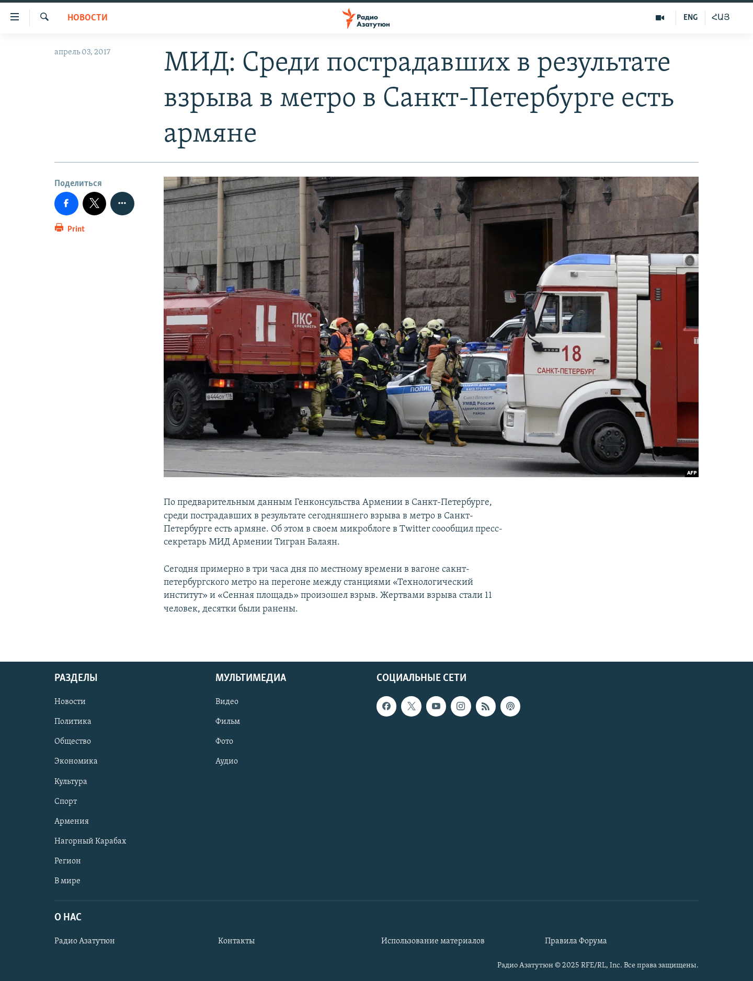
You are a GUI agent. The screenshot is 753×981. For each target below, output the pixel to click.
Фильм (227, 722)
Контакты (236, 941)
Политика (73, 722)
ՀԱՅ (721, 18)
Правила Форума (576, 941)
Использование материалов (433, 941)
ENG (690, 18)
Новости (87, 18)
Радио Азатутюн (84, 941)
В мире (67, 881)
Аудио (226, 761)
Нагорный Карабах (90, 841)
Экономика (76, 761)
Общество (72, 741)
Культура (70, 781)
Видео (226, 702)
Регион (67, 861)
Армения (71, 821)
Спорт (65, 801)
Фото (224, 741)
